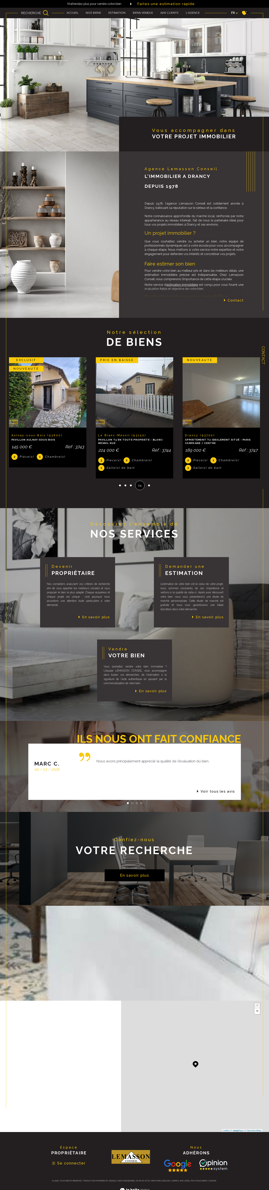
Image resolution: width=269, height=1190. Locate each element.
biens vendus (143, 13)
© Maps (237, 1130)
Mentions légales (160, 1181)
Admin (174, 1181)
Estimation (116, 13)
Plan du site (142, 1181)
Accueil (72, 13)
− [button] (257, 1011)
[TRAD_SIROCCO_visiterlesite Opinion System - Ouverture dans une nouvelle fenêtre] (212, 1164)
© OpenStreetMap (253, 1130)
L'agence (193, 13)
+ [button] (257, 1006)
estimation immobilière (182, 285)
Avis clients (169, 13)
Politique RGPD (198, 1181)
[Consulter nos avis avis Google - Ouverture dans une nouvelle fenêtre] (177, 1166)
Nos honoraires (126, 1181)
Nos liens (184, 1181)
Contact (263, 355)
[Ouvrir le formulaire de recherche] (35, 13)
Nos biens (93, 13)
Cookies (212, 1181)
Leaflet (226, 1130)
